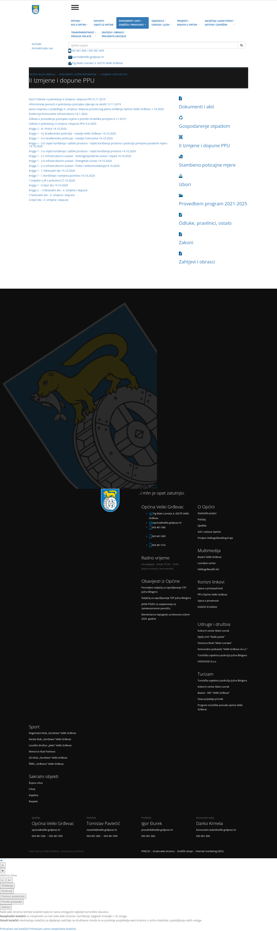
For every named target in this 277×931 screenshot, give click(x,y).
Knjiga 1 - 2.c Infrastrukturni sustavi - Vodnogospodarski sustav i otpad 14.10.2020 (80, 156)
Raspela (33, 801)
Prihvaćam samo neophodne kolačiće (52, 929)
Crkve (32, 789)
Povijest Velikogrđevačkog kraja (215, 538)
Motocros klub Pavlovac (42, 751)
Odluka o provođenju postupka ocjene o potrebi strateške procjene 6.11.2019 (77, 119)
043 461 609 (96, 50)
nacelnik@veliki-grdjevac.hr (102, 830)
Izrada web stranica (164, 851)
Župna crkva (36, 783)
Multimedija (209, 550)
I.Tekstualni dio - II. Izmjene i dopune (52, 195)
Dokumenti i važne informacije (78, 74)
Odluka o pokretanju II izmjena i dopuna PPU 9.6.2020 (62, 123)
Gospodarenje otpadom (204, 126)
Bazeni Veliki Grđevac (210, 557)
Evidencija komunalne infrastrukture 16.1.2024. (58, 114)
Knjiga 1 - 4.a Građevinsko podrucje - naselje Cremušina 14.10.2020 (71, 138)
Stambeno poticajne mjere (207, 165)
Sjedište (202, 525)
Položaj (202, 519)
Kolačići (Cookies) (207, 606)
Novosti (103, 22)
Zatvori (6, 907)
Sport (34, 727)
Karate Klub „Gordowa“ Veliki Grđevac (50, 739)
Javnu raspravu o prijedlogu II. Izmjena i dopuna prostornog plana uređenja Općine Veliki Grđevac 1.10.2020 (96, 109)
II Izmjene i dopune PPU (114, 74)
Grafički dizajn (185, 851)
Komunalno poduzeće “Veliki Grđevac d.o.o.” (222, 649)
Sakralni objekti (43, 776)
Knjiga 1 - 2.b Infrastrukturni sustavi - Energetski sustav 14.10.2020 (70, 161)
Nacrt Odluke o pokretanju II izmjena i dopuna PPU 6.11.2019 (67, 99)
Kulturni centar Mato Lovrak (213, 630)
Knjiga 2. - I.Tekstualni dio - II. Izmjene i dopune (58, 190)
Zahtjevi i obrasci (114, 34)
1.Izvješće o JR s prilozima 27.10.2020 (52, 180)
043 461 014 (158, 545)
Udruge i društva (214, 624)
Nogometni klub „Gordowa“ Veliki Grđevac (52, 733)
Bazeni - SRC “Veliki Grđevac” (214, 692)
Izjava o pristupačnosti (210, 588)
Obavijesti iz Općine (160, 581)
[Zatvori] (2, 870)
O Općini (206, 507)
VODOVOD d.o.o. (207, 661)
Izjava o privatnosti (208, 600)
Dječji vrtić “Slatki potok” (211, 636)
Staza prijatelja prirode (210, 699)
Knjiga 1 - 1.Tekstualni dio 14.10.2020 (52, 170)
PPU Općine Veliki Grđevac (213, 594)
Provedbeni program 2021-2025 (213, 203)
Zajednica (160, 22)
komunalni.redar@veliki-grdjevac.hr (216, 830)
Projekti (187, 22)
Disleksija (7, 885)
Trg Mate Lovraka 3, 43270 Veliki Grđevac (95, 63)
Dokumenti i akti (131, 22)
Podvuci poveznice (13, 896)
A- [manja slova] (3, 880)
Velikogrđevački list (208, 569)
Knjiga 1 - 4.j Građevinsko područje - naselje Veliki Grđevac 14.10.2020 (72, 133)
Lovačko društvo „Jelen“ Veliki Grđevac (50, 745)
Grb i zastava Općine (209, 531)
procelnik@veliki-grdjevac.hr (157, 830)
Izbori (185, 184)
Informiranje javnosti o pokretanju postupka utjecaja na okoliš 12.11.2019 (75, 104)
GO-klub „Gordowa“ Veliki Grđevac (48, 757)
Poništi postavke (12, 901)
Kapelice (33, 795)
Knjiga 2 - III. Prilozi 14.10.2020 (48, 128)
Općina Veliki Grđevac (42, 74)
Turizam (206, 674)
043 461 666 (78, 50)
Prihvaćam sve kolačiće (14, 929)
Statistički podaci (207, 513)
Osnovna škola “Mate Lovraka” (215, 643)
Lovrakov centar (207, 563)
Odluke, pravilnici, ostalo (205, 223)
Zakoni (186, 242)
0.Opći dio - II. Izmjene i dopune (48, 200)
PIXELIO (145, 851)
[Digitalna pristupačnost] (3, 865)
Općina (78, 22)
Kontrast (7, 891)
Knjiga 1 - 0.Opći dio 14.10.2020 (48, 185)
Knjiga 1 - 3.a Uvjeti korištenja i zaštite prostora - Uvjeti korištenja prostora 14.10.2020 (82, 151)
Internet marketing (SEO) (210, 851)
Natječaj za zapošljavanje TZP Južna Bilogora (166, 598)
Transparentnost (83, 34)
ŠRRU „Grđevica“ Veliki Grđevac (46, 764)
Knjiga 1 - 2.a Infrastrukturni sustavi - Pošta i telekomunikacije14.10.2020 (74, 166)
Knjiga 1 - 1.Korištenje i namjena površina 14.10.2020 (62, 175)
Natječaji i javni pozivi (220, 22)
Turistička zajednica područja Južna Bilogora (222, 655)
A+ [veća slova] (9, 880)
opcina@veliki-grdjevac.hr (88, 57)
